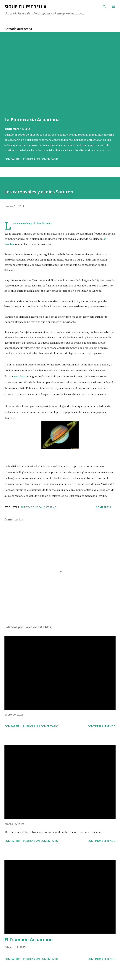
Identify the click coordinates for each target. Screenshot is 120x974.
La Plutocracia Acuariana (32, 119)
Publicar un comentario (40, 159)
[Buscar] (104, 6)
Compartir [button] (12, 159)
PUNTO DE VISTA (31, 507)
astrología (19, 376)
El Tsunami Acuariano (28, 939)
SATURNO (50, 507)
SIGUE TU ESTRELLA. (26, 7)
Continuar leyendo (101, 726)
